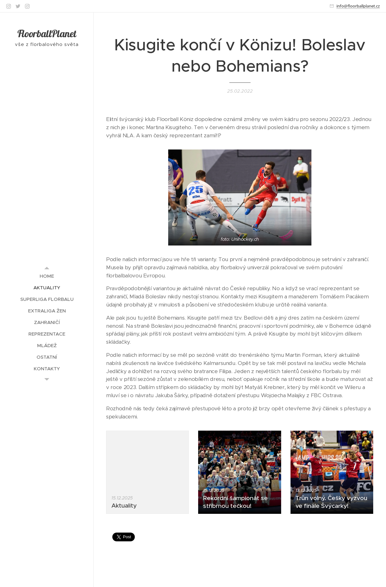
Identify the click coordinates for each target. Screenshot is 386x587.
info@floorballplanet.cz (358, 6)
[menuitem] (47, 276)
